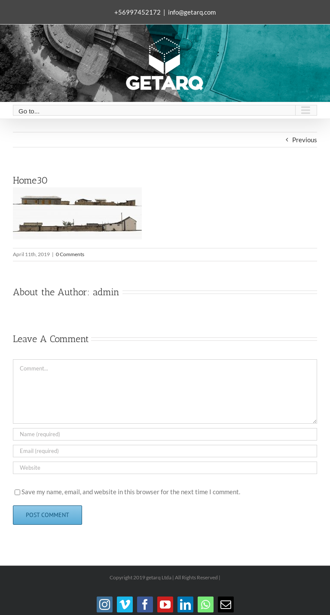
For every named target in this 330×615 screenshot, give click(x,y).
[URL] (165, 468)
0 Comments (70, 254)
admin (106, 292)
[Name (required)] (165, 434)
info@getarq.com (192, 12)
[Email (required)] (165, 451)
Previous (304, 140)
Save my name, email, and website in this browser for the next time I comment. (130, 492)
